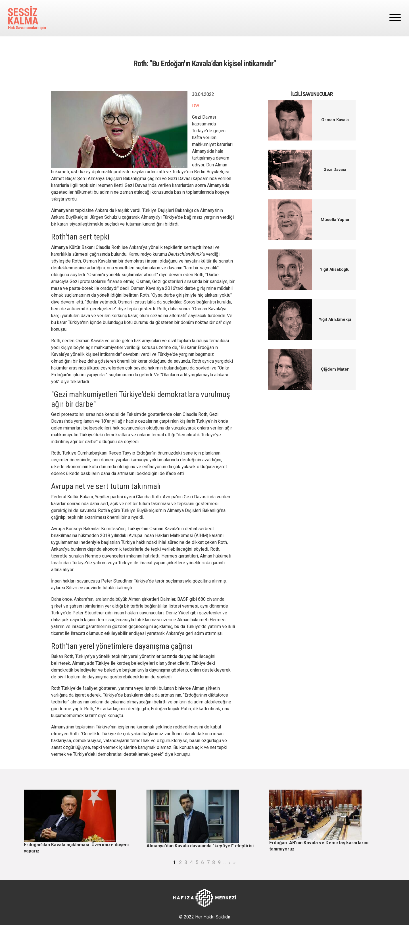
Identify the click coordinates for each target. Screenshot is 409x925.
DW (195, 105)
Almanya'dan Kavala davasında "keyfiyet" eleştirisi (200, 845)
